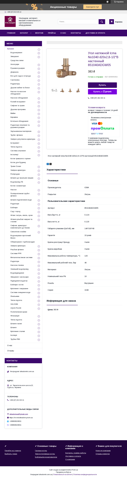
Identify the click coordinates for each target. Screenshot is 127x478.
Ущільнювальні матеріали (20, 131)
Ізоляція (13, 335)
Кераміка (14, 117)
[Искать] (102, 21)
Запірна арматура (17, 170)
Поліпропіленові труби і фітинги (20, 195)
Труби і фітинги (16, 135)
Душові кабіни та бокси (20, 88)
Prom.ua (75, 470)
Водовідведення (17, 273)
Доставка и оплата (95, 33)
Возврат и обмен (15, 40)
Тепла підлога (16, 147)
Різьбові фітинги (17, 250)
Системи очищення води (20, 292)
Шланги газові (16, 324)
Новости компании (103, 451)
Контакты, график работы (75, 453)
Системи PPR (15, 253)
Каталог (24, 33)
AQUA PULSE (15, 308)
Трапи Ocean (15, 166)
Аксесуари (14, 64)
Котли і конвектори (18, 186)
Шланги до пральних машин (21, 178)
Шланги (13, 327)
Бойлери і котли (16, 285)
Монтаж (39, 33)
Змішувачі (14, 56)
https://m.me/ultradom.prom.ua (21, 418)
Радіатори (14, 204)
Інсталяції (14, 155)
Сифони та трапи (17, 106)
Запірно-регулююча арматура (22, 139)
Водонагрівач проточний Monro (20, 237)
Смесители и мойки (18, 232)
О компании (70, 459)
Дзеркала (14, 72)
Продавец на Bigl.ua (63, 472)
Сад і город (15, 211)
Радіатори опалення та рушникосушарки (20, 126)
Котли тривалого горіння (20, 159)
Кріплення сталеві (17, 331)
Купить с (102, 92)
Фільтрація (14, 316)
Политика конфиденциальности (85, 474)
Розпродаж (15, 174)
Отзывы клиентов (103, 454)
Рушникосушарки (17, 68)
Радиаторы (15, 84)
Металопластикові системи (21, 257)
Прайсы (52, 33)
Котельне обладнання (19, 121)
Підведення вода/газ (18, 281)
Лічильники (14, 296)
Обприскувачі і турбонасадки (22, 242)
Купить (102, 85)
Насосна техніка (17, 265)
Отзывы (10, 351)
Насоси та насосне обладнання (18, 93)
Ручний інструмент (17, 102)
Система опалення (18, 151)
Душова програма (18, 109)
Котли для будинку (18, 162)
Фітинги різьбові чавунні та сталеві (21, 220)
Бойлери (13, 208)
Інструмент (14, 143)
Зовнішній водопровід (19, 269)
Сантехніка (14, 80)
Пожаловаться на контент (62, 474)
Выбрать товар (11, 454)
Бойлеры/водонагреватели (46, 457)
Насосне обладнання (19, 98)
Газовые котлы (41, 451)
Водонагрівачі (16, 53)
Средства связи (16, 60)
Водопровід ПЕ (16, 182)
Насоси (13, 190)
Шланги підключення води (21, 200)
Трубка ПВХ (15, 339)
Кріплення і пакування (19, 288)
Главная (11, 33)
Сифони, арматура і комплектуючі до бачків (20, 226)
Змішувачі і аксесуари (19, 277)
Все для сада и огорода (20, 76)
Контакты (76, 33)
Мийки (12, 113)
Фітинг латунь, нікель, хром (21, 215)
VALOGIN (14, 304)
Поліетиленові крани (18, 312)
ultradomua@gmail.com (19, 414)
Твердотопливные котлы (45, 454)
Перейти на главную (13, 451)
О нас (63, 33)
